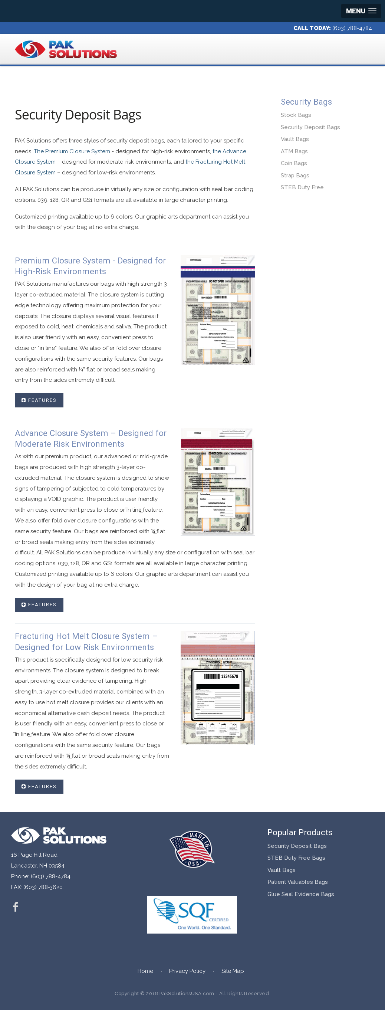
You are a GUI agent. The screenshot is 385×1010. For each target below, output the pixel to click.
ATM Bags (294, 151)
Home (145, 971)
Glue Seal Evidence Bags (300, 894)
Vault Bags (295, 139)
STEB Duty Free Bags (296, 858)
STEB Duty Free (302, 187)
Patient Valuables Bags (297, 882)
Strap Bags (295, 175)
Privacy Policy (187, 971)
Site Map (232, 971)
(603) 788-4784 (352, 28)
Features (39, 400)
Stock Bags (296, 115)
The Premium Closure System (72, 151)
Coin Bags (294, 163)
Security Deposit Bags (310, 127)
